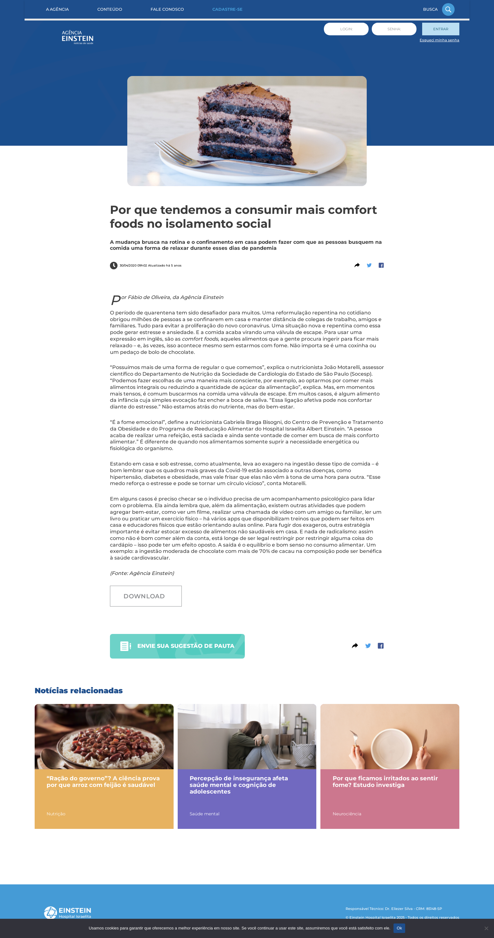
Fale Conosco (167, 9)
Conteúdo (109, 9)
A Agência (57, 9)
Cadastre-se (227, 9)
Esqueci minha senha (439, 40)
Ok (399, 928)
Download (144, 596)
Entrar (440, 29)
